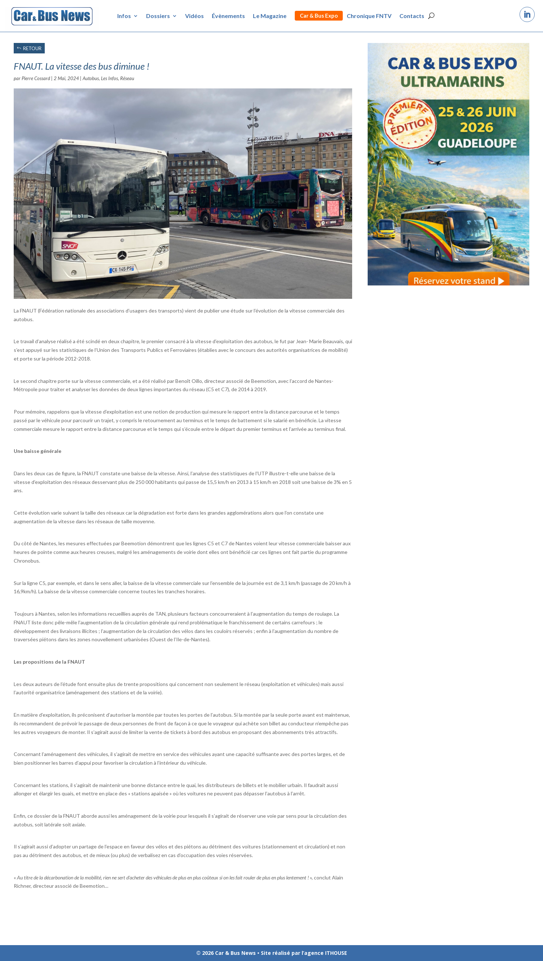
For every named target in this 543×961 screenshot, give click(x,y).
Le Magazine (269, 15)
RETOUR (32, 48)
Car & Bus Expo (319, 15)
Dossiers (158, 15)
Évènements (228, 15)
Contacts (411, 15)
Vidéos (194, 15)
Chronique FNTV (369, 15)
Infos (124, 15)
